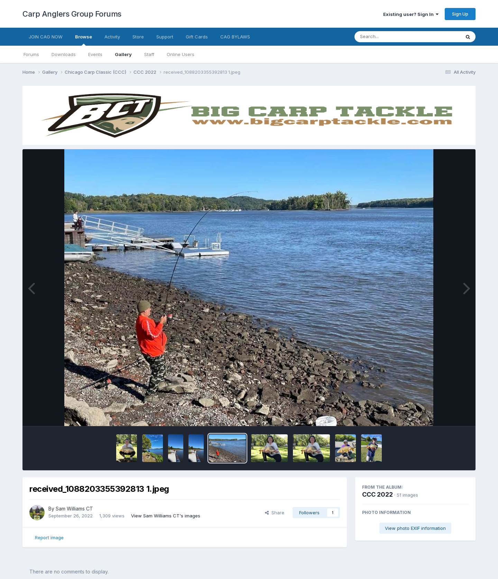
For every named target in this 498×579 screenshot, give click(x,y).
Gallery (123, 54)
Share (274, 512)
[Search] (388, 36)
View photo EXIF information (415, 528)
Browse (83, 40)
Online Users (180, 54)
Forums (31, 54)
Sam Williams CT (74, 509)
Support (164, 36)
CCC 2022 (377, 494)
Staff (149, 54)
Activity (112, 36)
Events (95, 54)
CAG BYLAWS (235, 36)
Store (138, 36)
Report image (49, 537)
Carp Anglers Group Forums (71, 13)
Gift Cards (197, 36)
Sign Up (460, 14)
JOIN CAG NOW (46, 36)
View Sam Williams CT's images (165, 515)
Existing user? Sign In (411, 14)
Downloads (64, 54)
